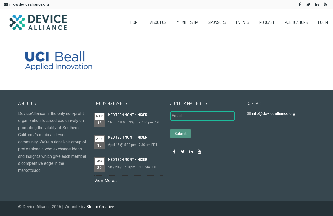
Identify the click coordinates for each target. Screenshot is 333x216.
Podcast (266, 22)
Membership (187, 22)
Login (323, 22)
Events (242, 22)
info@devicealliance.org (29, 4)
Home (135, 22)
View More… (105, 180)
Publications (296, 22)
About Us (158, 22)
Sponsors (217, 22)
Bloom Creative (100, 206)
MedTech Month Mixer (127, 115)
